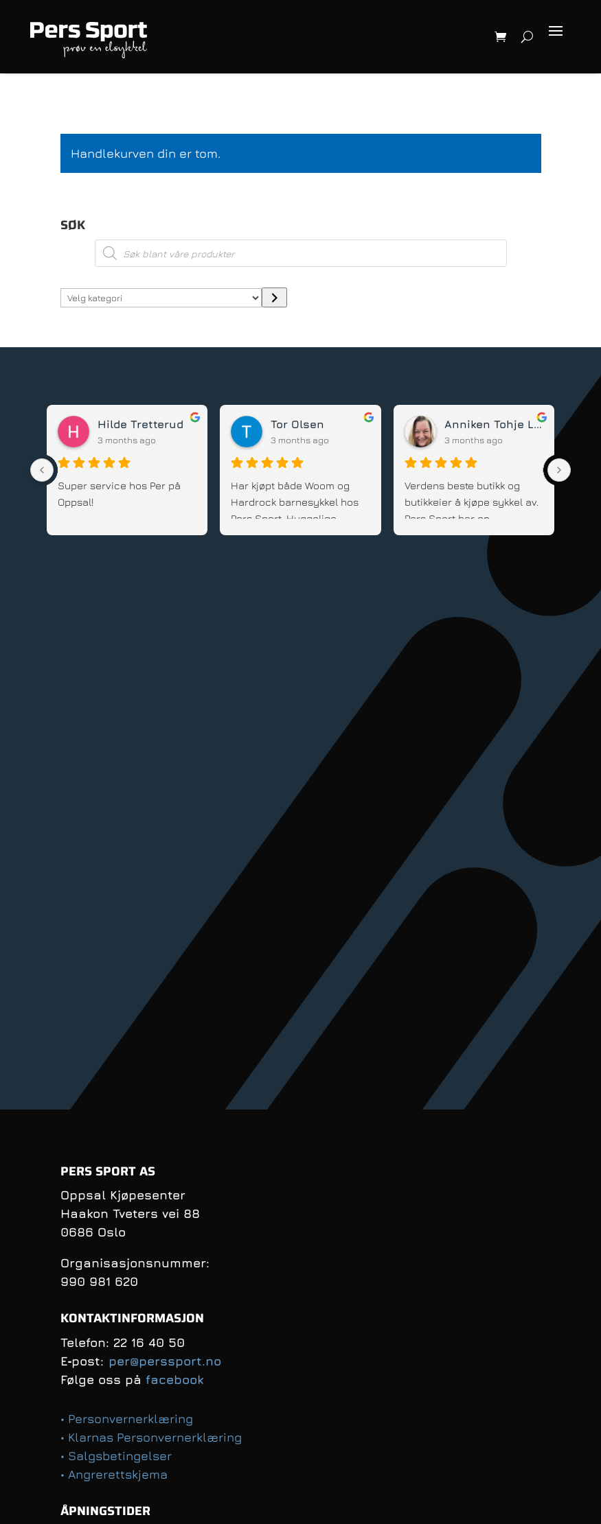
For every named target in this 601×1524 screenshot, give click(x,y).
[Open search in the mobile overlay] (301, 253)
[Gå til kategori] (274, 297)
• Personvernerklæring (126, 1418)
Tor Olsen (297, 424)
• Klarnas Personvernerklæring (151, 1437)
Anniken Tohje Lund (493, 424)
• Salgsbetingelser (116, 1456)
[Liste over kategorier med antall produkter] (161, 297)
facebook (174, 1379)
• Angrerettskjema (114, 1474)
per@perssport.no (165, 1361)
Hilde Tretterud (140, 424)
